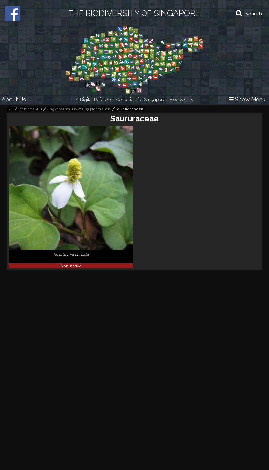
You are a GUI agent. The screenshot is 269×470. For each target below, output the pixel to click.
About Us (14, 99)
